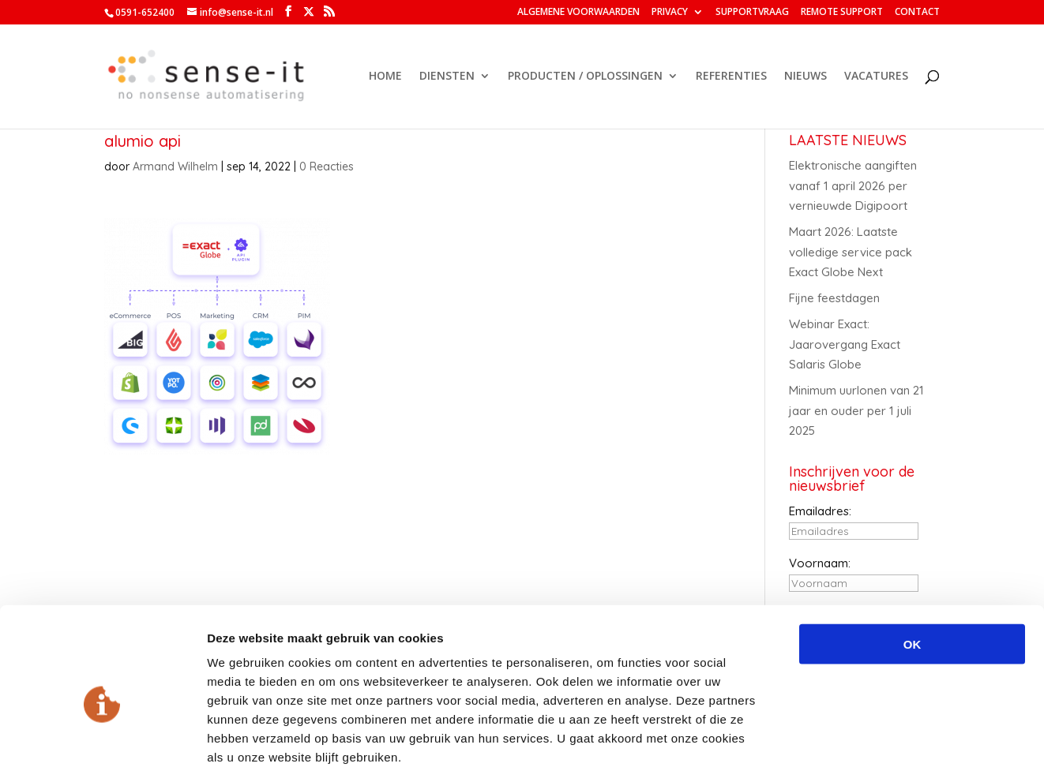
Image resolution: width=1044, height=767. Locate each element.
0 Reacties (326, 166)
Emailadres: (820, 510)
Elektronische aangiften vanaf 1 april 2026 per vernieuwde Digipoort (853, 185)
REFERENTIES (731, 77)
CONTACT (917, 12)
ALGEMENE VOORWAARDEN (578, 12)
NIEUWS (805, 77)
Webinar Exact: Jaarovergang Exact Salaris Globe (844, 344)
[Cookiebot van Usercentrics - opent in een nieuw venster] (102, 736)
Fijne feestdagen (834, 297)
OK (912, 559)
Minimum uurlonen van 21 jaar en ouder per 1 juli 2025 (856, 410)
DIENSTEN (447, 77)
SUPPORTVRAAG (752, 12)
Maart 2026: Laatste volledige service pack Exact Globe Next (850, 251)
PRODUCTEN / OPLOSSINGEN (585, 77)
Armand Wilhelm (175, 166)
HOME (385, 77)
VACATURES (876, 77)
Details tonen (853, 736)
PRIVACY (670, 12)
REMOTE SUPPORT (842, 12)
